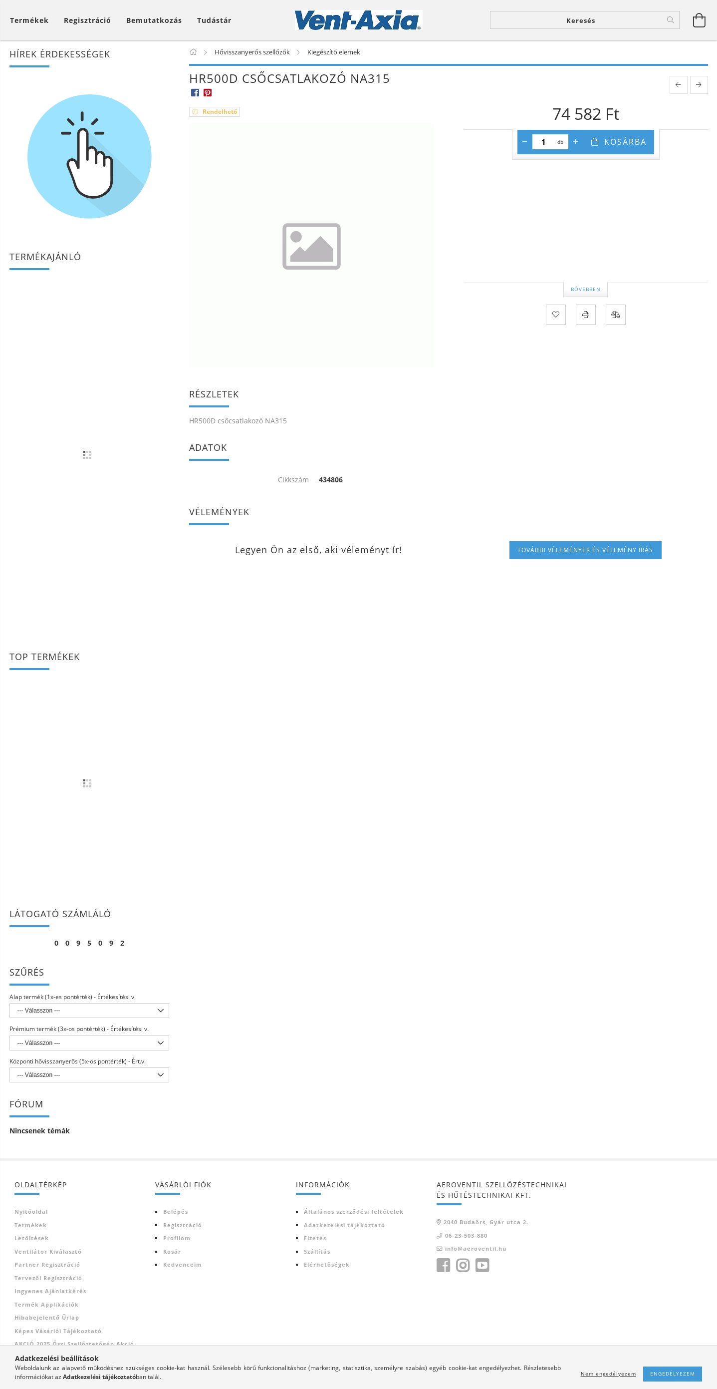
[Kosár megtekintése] (700, 20)
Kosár (172, 1251)
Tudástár (214, 20)
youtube (482, 1265)
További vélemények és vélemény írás (585, 550)
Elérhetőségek (327, 1264)
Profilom (177, 1238)
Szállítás (317, 1251)
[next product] (699, 85)
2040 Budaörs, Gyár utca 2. (486, 1222)
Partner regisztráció (47, 1264)
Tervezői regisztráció (48, 1278)
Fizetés (315, 1238)
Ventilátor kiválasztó (48, 1251)
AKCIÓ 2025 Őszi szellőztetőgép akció (74, 1344)
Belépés (175, 1211)
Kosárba (625, 141)
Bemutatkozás (154, 20)
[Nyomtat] (586, 315)
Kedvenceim (182, 1264)
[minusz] (524, 141)
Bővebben (586, 289)
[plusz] (575, 141)
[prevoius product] (679, 85)
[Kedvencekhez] (556, 315)
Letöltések (31, 1238)
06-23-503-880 (466, 1235)
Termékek (30, 1225)
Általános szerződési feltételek (354, 1211)
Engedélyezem (672, 1373)
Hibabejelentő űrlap (46, 1317)
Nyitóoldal (31, 1211)
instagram (462, 1265)
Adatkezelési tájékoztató (344, 1225)
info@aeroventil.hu (475, 1248)
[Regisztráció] (87, 20)
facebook (443, 1265)
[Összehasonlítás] (616, 315)
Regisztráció (182, 1225)
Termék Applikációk (46, 1304)
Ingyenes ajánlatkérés (50, 1291)
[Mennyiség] (543, 141)
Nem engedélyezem (608, 1373)
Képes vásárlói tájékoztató (58, 1331)
